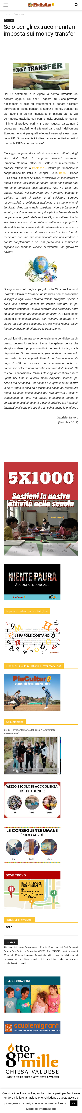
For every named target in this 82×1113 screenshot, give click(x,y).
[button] (76, 5)
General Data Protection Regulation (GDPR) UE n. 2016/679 (32, 951)
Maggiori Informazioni (41, 1108)
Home (7, 14)
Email (8, 926)
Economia (19, 14)
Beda (62, 172)
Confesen (38, 168)
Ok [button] (73, 1103)
